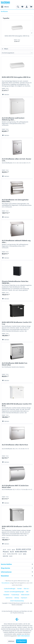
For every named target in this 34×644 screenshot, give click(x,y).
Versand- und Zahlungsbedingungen (14, 591)
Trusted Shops (15, 594)
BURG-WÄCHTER (23, 549)
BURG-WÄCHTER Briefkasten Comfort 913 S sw (16, 323)
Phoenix (6, 552)
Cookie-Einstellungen (9, 588)
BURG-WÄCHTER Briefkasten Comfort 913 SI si (16, 527)
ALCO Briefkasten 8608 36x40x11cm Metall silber (14, 364)
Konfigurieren (21, 641)
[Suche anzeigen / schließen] (18, 7)
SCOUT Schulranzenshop (17, 601)
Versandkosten (6, 583)
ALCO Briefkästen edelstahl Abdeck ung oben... (16, 241)
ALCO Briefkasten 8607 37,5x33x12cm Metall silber (15, 486)
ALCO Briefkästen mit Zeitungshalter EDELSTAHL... (15, 200)
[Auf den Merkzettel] (5, 94)
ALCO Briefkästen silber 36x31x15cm (15, 445)
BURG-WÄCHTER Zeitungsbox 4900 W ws (17, 36)
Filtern (5, 49)
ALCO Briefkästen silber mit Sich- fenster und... (16, 160)
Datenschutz (9, 598)
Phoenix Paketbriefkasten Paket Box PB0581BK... (15, 282)
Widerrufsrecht (25, 594)
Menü (5, 6)
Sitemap (16, 598)
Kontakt (19, 588)
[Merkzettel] (22, 7)
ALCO (4, 549)
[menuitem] (5, 7)
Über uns (26, 588)
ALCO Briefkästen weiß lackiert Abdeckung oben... (13, 119)
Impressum (24, 598)
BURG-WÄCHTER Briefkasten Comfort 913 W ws (16, 405)
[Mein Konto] (26, 7)
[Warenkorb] (31, 7)
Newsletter (6, 594)
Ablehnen (11, 641)
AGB (27, 591)
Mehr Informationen (23, 636)
